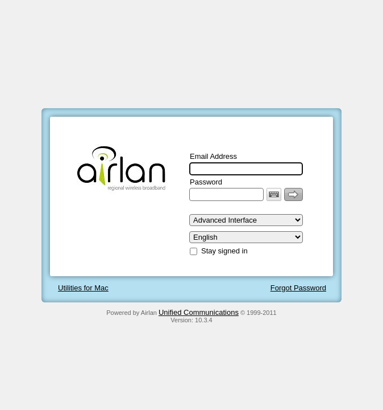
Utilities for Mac (83, 288)
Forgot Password (298, 288)
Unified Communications (199, 312)
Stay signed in (224, 251)
